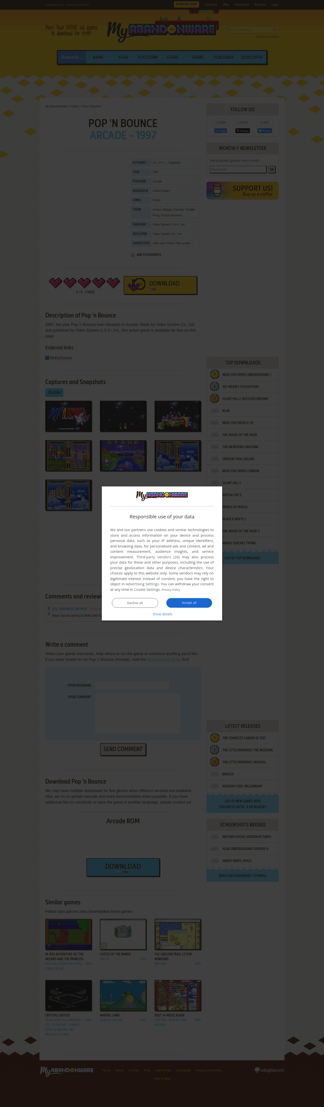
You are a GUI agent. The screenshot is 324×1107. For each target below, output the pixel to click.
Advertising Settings (142, 584)
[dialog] (162, 553)
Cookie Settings (147, 589)
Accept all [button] (189, 602)
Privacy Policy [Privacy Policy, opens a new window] (173, 589)
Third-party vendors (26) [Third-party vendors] (158, 557)
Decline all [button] (135, 603)
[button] (162, 614)
